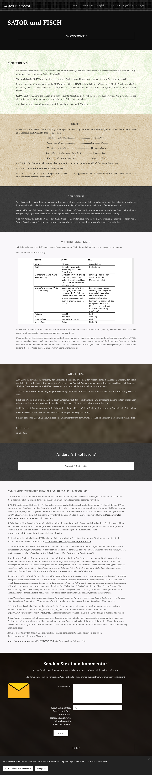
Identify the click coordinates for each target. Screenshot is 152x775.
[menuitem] (71, 5)
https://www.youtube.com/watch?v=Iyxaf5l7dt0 (29, 612)
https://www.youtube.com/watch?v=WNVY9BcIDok (31, 641)
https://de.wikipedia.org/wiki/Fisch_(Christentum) (68, 541)
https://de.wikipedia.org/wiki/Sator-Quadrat (42, 533)
